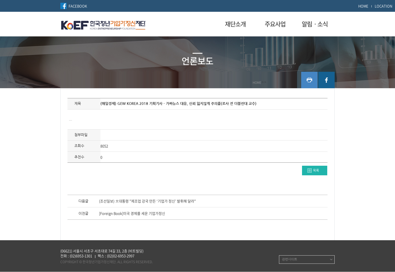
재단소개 (235, 24)
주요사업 (275, 24)
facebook (326, 80)
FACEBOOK (78, 5)
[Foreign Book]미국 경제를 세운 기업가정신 (132, 213)
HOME (363, 5)
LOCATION (383, 5)
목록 (316, 170)
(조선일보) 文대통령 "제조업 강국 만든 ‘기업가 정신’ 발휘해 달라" (147, 201)
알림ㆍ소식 (315, 24)
